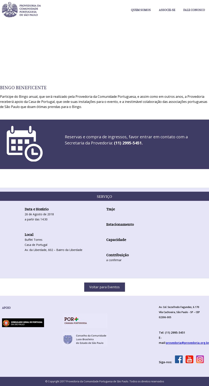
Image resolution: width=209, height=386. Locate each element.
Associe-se (167, 10)
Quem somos (141, 10)
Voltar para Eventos (104, 287)
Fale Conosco (194, 10)
